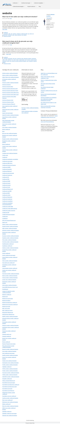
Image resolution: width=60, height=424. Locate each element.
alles (9, 33)
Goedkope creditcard (7, 245)
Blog (40, 6)
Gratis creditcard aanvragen (8, 255)
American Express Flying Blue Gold (10, 94)
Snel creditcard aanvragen (8, 353)
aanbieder (6, 58)
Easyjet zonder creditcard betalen (10, 226)
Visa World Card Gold (7, 388)
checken (14, 33)
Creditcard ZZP (5, 212)
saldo (13, 35)
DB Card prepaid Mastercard (9, 220)
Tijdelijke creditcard (6, 366)
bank (22, 58)
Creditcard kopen (6, 183)
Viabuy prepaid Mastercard (8, 380)
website (24, 35)
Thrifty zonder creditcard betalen (10, 364)
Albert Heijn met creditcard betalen (10, 77)
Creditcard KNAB (6, 181)
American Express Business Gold (10, 88)
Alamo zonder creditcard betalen (10, 75)
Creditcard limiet (6, 187)
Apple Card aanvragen (7, 113)
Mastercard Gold (6, 306)
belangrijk (26, 58)
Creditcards (16, 3)
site (22, 35)
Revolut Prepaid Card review (8, 344)
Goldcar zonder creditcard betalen (10, 247)
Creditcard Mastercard (7, 189)
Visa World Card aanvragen (8, 382)
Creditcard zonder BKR (7, 206)
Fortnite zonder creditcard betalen (10, 241)
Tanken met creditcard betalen (9, 360)
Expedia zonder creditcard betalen (10, 238)
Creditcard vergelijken (40, 3)
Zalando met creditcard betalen (9, 415)
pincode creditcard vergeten (20, 61)
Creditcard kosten (6, 185)
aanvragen (10, 58)
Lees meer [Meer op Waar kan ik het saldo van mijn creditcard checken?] (4, 29)
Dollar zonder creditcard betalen (9, 224)
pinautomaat (4, 35)
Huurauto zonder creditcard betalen (10, 273)
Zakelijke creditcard (6, 411)
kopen (17, 59)
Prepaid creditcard (32, 6)
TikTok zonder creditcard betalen (10, 368)
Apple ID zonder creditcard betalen (10, 115)
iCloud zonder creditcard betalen (10, 277)
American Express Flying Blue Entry (10, 92)
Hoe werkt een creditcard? (8, 262)
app (11, 33)
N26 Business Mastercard (8, 314)
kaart (15, 59)
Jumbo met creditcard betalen (9, 279)
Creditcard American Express (9, 165)
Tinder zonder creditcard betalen (10, 370)
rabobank (10, 35)
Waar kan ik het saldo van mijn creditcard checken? (19, 17)
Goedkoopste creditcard (8, 243)
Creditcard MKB (6, 193)
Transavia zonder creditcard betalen (10, 372)
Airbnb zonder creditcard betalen (10, 73)
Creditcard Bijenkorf (7, 171)
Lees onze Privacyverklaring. (47, 121)
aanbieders (6, 33)
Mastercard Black (6, 300)
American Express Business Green (10, 90)
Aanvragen (49, 17)
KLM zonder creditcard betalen (9, 285)
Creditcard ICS (5, 177)
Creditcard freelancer (7, 175)
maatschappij (21, 59)
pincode (13, 61)
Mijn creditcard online (7, 310)
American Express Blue (7, 86)
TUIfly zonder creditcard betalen (9, 374)
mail (26, 59)
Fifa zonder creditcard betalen (9, 240)
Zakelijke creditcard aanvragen (9, 413)
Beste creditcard (6, 129)
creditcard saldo (24, 33)
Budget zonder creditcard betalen (10, 139)
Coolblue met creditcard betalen (9, 153)
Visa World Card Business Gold (9, 386)
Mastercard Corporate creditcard (10, 304)
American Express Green (8, 102)
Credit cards (5, 155)
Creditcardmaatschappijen (19, 6)
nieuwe (28, 59)
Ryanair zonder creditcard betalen (10, 349)
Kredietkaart (5, 289)
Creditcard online (6, 195)
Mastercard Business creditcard (9, 302)
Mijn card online (6, 308)
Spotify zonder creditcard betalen (10, 355)
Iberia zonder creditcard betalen (9, 275)
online (30, 33)
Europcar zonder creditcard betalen (10, 236)
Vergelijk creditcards (7, 378)
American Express (6, 84)
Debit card (4, 222)
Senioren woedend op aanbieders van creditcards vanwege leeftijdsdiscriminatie (48, 99)
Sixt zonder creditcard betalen (9, 351)
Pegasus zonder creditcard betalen (10, 325)
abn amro (15, 58)
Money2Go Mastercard (7, 312)
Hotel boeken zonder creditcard (9, 268)
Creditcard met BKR (6, 191)
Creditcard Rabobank (7, 197)
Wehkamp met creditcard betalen (10, 402)
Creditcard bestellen (7, 169)
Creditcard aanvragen (27, 3)
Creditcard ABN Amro (7, 163)
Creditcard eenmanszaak (8, 173)
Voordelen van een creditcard (9, 396)
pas (10, 61)
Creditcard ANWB (6, 167)
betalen (29, 58)
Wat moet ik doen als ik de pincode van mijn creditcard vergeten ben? (17, 42)
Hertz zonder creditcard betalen (9, 260)
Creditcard (4, 157)
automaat (19, 58)
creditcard (6, 32)
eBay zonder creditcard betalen (9, 228)
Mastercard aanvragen (7, 298)
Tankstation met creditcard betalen (10, 362)
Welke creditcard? (6, 404)
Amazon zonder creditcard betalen (10, 82)
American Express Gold (7, 100)
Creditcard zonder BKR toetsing (9, 208)
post (28, 61)
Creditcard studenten (7, 199)
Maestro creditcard (6, 294)
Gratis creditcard (6, 253)
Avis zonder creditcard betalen (9, 127)
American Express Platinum (8, 104)
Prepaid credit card (6, 334)
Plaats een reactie (7, 36)
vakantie (35, 61)
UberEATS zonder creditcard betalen (10, 376)
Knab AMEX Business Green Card (10, 287)
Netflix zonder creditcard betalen (10, 316)
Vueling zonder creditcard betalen (10, 398)
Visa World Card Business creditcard (10, 384)
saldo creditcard (18, 35)
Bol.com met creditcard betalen (9, 133)
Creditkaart (5, 218)
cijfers (3, 59)
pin (33, 33)
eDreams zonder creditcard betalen (10, 230)
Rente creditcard (6, 342)
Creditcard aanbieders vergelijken (10, 159)
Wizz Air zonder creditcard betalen (10, 406)
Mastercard (5, 296)
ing (28, 33)
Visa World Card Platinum (8, 390)
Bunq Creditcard (6, 144)
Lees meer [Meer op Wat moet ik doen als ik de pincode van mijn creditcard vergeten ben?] (8, 54)
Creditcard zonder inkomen (8, 210)
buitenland (34, 58)
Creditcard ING (5, 179)
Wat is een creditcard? (7, 400)
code (6, 59)
